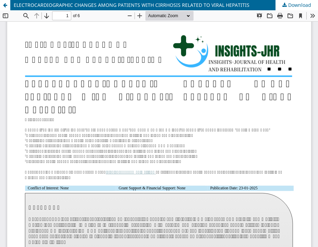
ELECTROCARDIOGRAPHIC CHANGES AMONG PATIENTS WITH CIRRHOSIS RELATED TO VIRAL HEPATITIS (131, 5)
